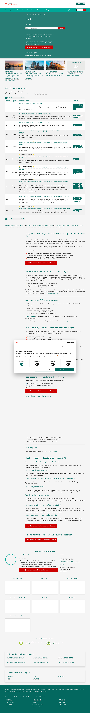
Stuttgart (39, 227)
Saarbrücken (33, 227)
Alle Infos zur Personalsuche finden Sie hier (41, 540)
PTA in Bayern (62, 660)
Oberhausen (11, 227)
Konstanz (51, 225)
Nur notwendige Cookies (45, 369)
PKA (34, 676)
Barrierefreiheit (37, 699)
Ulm (42, 227)
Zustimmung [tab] (24, 347)
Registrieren (81, 3)
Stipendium (40, 10)
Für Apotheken (31, 10)
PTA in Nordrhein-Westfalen (66, 662)
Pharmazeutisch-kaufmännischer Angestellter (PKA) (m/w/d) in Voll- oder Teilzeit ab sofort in (45, 196)
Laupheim (59, 225)
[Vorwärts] (21, 98)
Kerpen (46, 225)
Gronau (36, 225)
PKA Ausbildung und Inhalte (67, 321)
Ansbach (17, 225)
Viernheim (46, 227)
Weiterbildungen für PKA (52, 293)
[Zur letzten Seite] (23, 98)
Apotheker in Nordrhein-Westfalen (16, 662)
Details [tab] (45, 347)
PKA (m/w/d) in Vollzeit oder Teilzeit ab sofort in (35, 113)
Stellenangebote (9, 10)
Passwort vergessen (38, 704)
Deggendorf (28, 225)
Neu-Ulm (77, 225)
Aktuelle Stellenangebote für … (35, 14)
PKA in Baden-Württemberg (40, 657)
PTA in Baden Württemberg (65, 657)
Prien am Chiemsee (26, 227)
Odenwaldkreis (18, 227)
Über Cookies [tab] (65, 347)
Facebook (62, 699)
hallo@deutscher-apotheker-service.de (70, 561)
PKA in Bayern (37, 660)
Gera (33, 225)
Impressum (9, 699)
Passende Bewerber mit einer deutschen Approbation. (75, 73)
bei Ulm (61, 227)
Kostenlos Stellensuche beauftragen (39, 47)
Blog (47, 10)
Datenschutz (9, 704)
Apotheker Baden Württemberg (15, 657)
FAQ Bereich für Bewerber (50, 451)
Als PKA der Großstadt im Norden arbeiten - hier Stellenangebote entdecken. (54, 74)
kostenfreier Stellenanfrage (41, 93)
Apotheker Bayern (12, 660)
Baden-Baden (22, 225)
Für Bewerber (20, 10)
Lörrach (63, 225)
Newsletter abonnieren (39, 707)
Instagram (63, 704)
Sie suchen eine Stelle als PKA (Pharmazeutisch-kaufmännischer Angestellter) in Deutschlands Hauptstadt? (34, 75)
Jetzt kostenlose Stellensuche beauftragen (41, 263)
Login (70, 3)
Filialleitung (36, 678)
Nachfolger (61, 676)
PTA (8, 678)
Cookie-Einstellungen (11, 707)
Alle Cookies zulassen (64, 369)
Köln (55, 225)
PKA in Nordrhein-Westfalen (40, 662)
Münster (72, 225)
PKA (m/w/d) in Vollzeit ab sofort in (30, 103)
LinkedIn (62, 702)
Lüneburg (68, 225)
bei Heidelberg (56, 227)
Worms (50, 227)
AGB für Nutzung (10, 702)
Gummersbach (41, 225)
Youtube (63, 707)
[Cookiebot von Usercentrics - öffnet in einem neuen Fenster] (68, 343)
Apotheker (10, 676)
